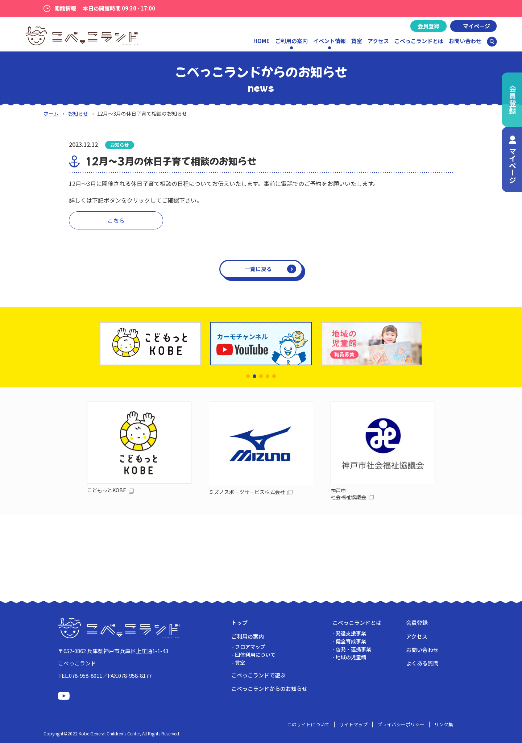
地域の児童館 (351, 657)
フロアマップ (250, 646)
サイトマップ (353, 724)
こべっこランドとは (418, 41)
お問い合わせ (465, 41)
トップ (239, 622)
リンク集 (443, 724)
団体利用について (255, 654)
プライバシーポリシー (400, 724)
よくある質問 (422, 663)
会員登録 (428, 26)
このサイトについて (308, 724)
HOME (261, 41)
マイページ (476, 26)
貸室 (356, 41)
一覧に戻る (258, 269)
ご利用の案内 (247, 636)
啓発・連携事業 (353, 649)
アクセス (378, 41)
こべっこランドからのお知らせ (269, 688)
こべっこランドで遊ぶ (258, 675)
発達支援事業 (351, 633)
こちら (116, 220)
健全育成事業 (351, 641)
